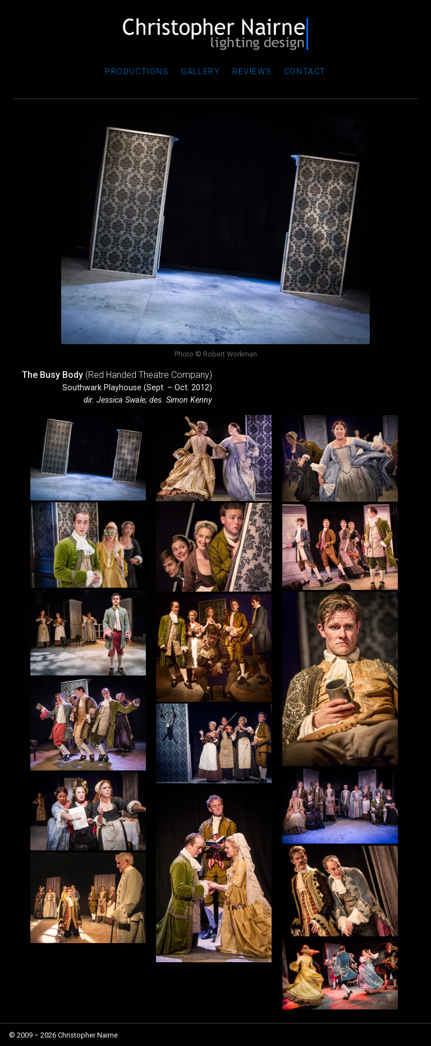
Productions (137, 71)
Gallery (200, 71)
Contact (305, 71)
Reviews (252, 71)
